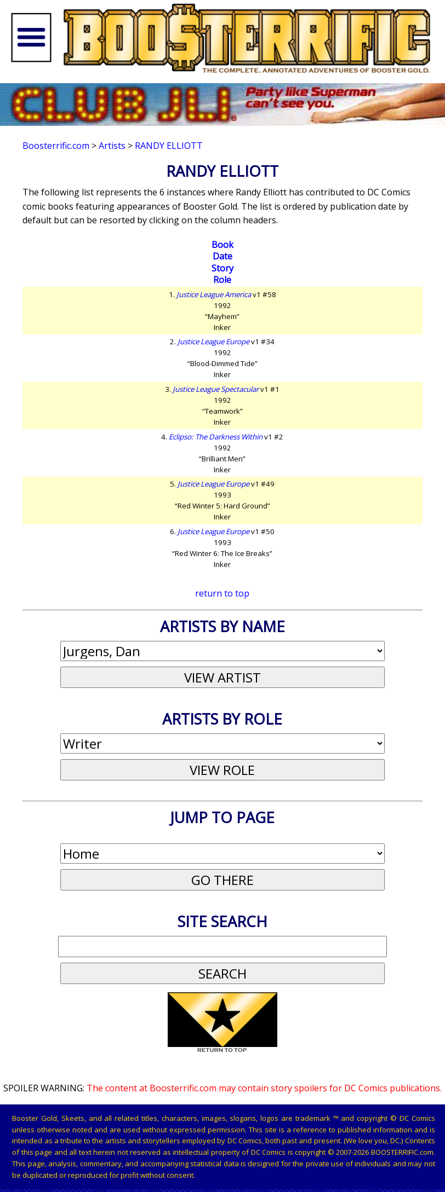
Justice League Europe (213, 341)
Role (222, 280)
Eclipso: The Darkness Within (216, 437)
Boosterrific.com (55, 146)
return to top (222, 593)
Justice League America (213, 294)
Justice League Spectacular (216, 389)
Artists (112, 146)
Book (222, 245)
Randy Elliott (169, 146)
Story (222, 268)
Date (222, 256)
